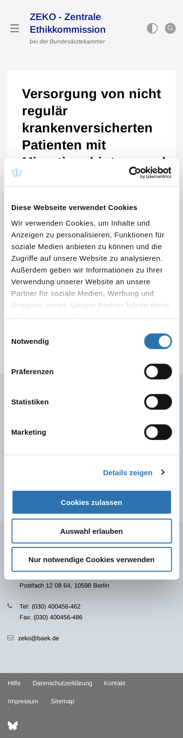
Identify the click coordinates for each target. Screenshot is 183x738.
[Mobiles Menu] (14, 28)
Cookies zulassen (91, 502)
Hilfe (14, 683)
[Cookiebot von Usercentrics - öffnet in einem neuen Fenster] (130, 172)
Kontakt (114, 683)
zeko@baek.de (38, 638)
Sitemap (62, 701)
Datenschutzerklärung (62, 683)
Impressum (23, 701)
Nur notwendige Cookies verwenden (91, 559)
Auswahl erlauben (91, 531)
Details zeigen (127, 472)
